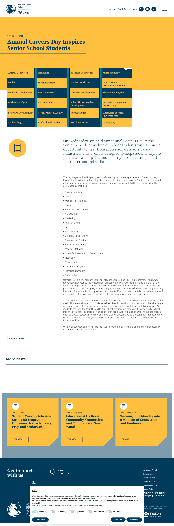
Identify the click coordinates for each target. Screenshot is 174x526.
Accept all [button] (134, 519)
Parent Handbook (149, 488)
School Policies (148, 480)
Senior (126, 9)
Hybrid (134, 9)
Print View (147, 495)
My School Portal (149, 473)
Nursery (112, 9)
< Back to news (16, 338)
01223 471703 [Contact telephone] (71, 475)
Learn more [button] (40, 519)
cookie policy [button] (90, 498)
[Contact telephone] (141, 9)
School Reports (148, 484)
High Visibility (156, 498)
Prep (119, 9)
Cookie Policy (148, 492)
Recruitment (147, 477)
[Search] (153, 9)
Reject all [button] (118, 519)
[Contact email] (147, 9)
